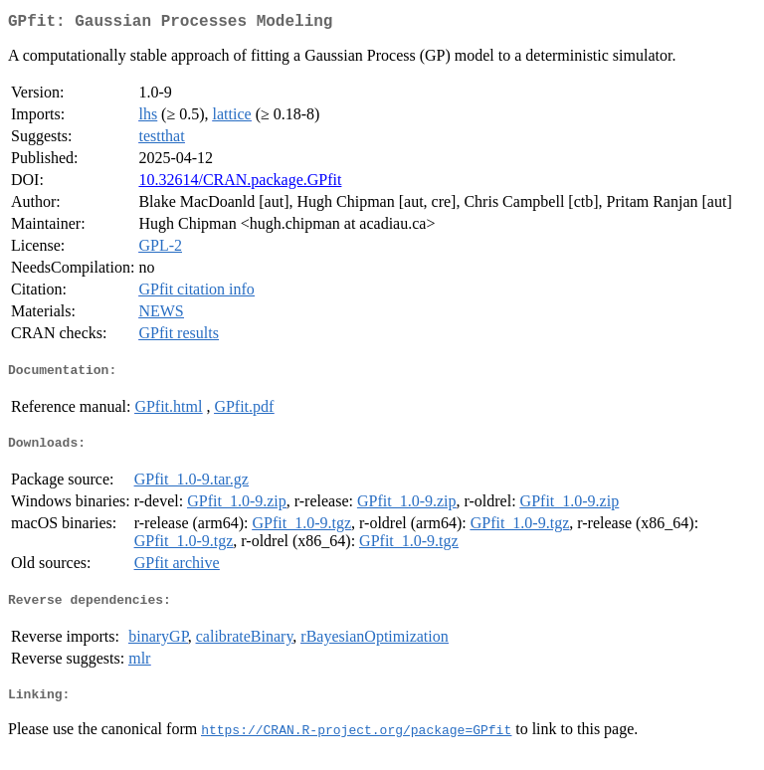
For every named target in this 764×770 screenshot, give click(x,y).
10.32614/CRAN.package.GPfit (239, 183)
